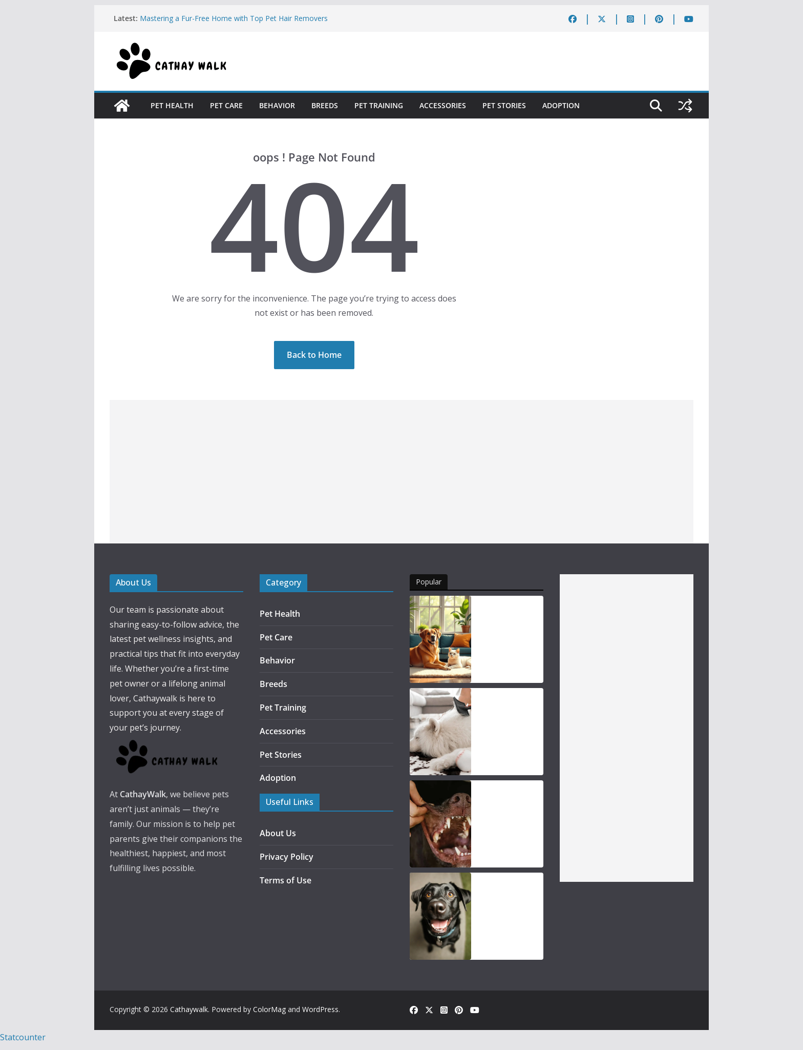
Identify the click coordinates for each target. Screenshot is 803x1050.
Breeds (324, 105)
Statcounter (23, 1037)
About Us (278, 833)
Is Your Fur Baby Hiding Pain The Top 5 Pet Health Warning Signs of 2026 (510, 640)
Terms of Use (285, 880)
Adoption (561, 105)
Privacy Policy (286, 856)
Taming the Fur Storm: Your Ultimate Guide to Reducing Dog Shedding (509, 732)
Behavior (277, 105)
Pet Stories (504, 105)
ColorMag (269, 1009)
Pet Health (172, 105)
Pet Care (226, 105)
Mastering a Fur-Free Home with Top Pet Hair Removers (234, 18)
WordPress (320, 1009)
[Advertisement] (401, 471)
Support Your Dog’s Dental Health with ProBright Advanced (504, 824)
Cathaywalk (189, 1009)
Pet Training (378, 105)
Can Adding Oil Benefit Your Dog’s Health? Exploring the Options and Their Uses (507, 916)
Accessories (442, 105)
